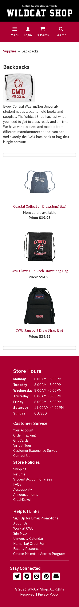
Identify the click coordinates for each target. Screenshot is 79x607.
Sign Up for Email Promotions (35, 518)
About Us (20, 523)
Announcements (25, 494)
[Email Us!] (56, 577)
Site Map (20, 533)
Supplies (9, 51)
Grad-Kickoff (23, 499)
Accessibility (22, 489)
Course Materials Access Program (39, 554)
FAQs (17, 484)
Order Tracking (24, 435)
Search (61, 31)
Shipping (19, 469)
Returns (19, 474)
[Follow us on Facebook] (27, 577)
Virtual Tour (22, 445)
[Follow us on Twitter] (17, 577)
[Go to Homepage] (39, 11)
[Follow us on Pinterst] (46, 577)
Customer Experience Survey (35, 450)
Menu (15, 35)
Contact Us (21, 455)
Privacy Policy (48, 594)
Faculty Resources (27, 549)
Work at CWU (23, 528)
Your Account (23, 430)
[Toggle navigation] (14, 29)
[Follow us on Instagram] (37, 577)
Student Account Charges (32, 479)
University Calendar (28, 538)
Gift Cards (20, 440)
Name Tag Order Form (30, 543)
